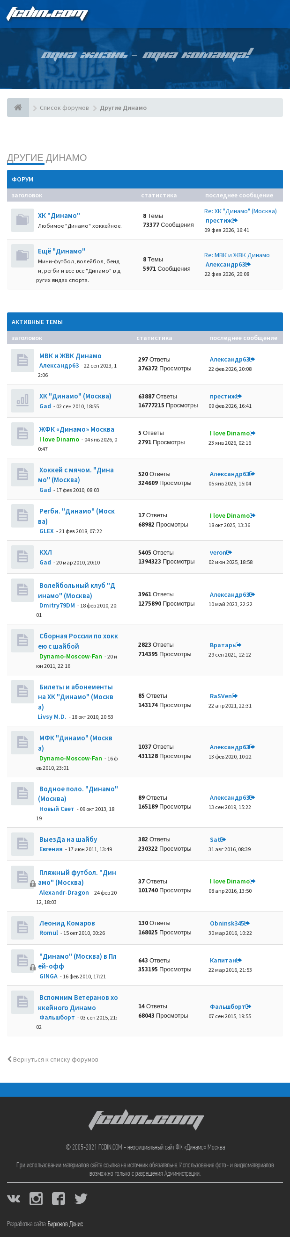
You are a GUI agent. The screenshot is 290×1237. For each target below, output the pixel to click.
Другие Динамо (47, 157)
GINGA (48, 976)
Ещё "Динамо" (61, 250)
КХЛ (45, 552)
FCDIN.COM (46, 13)
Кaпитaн (223, 960)
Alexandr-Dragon (64, 892)
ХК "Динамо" (59, 215)
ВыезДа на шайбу (67, 839)
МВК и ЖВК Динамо (70, 355)
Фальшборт (57, 1017)
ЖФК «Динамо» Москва (76, 429)
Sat (215, 839)
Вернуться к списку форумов (52, 1059)
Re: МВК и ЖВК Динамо (237, 255)
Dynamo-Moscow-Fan (70, 656)
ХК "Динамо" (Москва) (75, 395)
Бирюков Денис (65, 1224)
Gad (45, 406)
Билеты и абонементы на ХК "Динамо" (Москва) (75, 696)
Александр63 (225, 264)
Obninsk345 (227, 923)
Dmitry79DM (57, 605)
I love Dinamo (59, 439)
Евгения (51, 849)
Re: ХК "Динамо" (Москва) (240, 211)
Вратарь (223, 645)
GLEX (46, 531)
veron (218, 552)
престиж (219, 220)
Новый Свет (56, 808)
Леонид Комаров (66, 923)
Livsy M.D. (52, 716)
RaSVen (221, 696)
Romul (48, 932)
